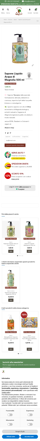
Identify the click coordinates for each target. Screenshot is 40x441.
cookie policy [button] (6, 392)
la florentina (16, 136)
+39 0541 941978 (18, 158)
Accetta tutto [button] (29, 436)
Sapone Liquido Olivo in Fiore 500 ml (11, 244)
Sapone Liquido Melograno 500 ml (29, 244)
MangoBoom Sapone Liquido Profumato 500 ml (11, 338)
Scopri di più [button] (20, 431)
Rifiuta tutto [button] (11, 436)
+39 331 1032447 (12, 1)
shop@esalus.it (28, 1)
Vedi (10, 251)
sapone (7, 136)
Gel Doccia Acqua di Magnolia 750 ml (11, 293)
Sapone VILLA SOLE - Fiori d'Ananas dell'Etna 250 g (29, 338)
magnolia (25, 136)
